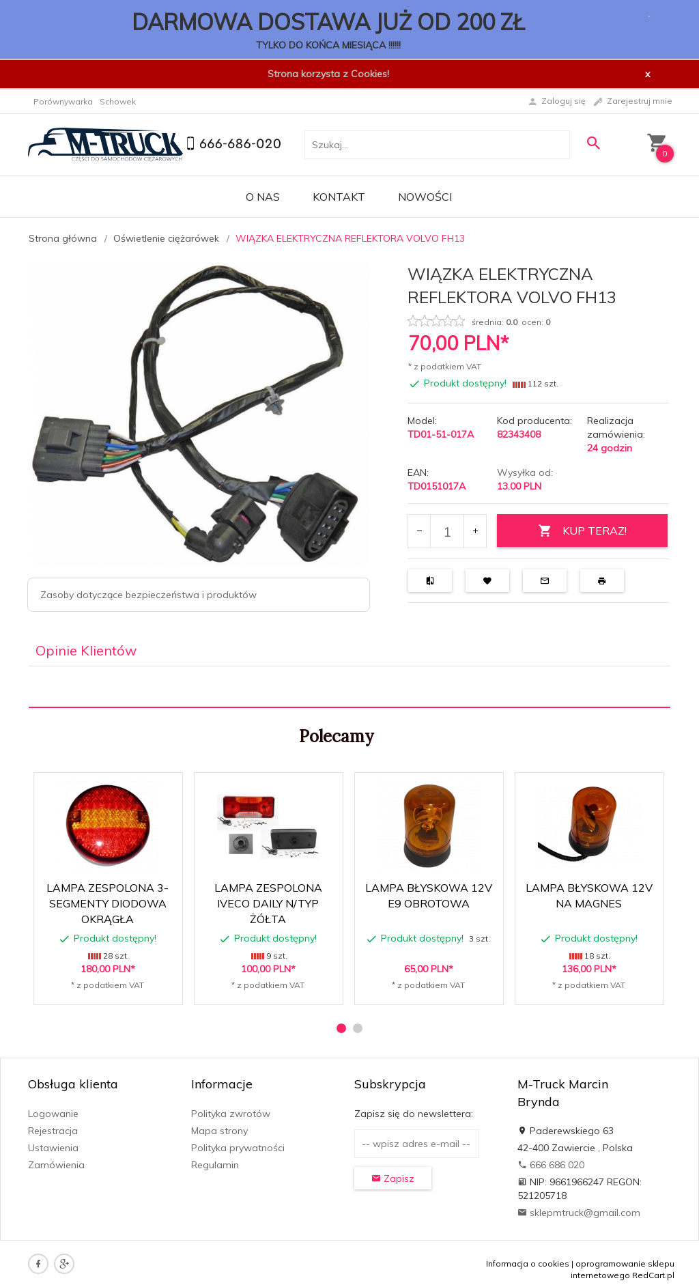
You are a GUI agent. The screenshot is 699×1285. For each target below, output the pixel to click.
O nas (263, 196)
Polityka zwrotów (230, 1113)
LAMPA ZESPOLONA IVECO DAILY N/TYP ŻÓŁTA (268, 903)
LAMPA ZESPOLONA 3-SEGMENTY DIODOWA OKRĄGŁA (107, 903)
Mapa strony (219, 1131)
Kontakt (339, 196)
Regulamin (215, 1165)
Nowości (425, 196)
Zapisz (392, 1178)
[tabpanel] (349, 687)
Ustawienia (53, 1148)
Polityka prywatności (238, 1148)
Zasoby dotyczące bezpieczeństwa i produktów (148, 595)
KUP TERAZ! (582, 531)
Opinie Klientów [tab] (86, 650)
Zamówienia (56, 1165)
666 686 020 (550, 1165)
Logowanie (53, 1113)
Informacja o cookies (527, 1263)
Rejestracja (53, 1131)
